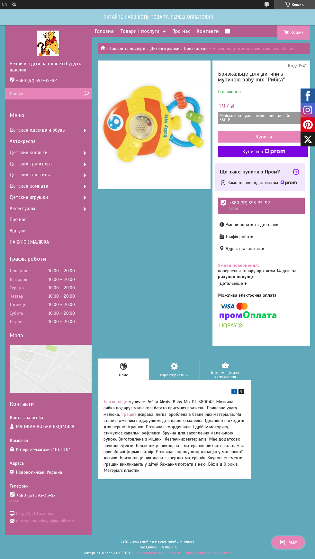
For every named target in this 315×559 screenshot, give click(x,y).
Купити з (263, 151)
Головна (104, 31)
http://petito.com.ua (36, 513)
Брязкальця (196, 48)
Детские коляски (29, 152)
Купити (264, 137)
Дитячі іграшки (164, 48)
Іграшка (129, 414)
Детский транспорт (31, 164)
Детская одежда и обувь (37, 130)
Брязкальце (115, 402)
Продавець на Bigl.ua (158, 547)
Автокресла (23, 141)
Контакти (208, 31)
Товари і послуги (139, 31)
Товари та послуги (127, 48)
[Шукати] (86, 93)
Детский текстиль (30, 175)
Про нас (181, 31)
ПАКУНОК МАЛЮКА (29, 242)
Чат (288, 542)
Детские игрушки (29, 197)
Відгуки (18, 231)
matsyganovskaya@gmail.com (45, 521)
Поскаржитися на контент (157, 553)
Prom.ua (187, 541)
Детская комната (29, 186)
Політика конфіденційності (208, 553)
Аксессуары (22, 208)
